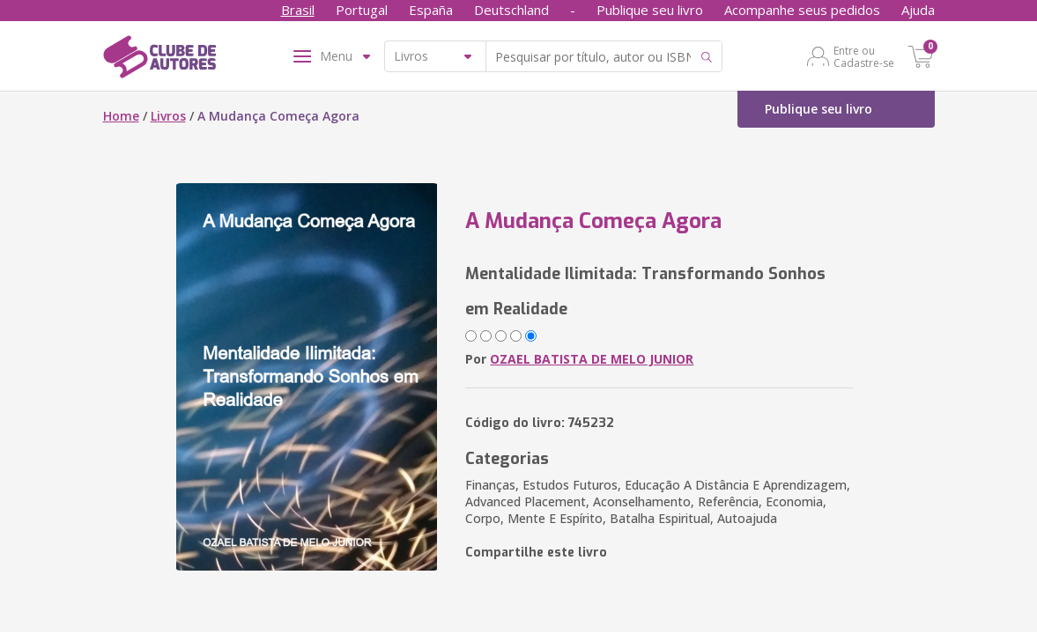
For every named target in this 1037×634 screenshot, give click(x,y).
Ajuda (918, 9)
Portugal (362, 9)
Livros (168, 115)
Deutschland (511, 9)
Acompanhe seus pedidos (802, 9)
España (431, 9)
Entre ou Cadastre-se (863, 56)
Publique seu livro (649, 9)
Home (121, 115)
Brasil (298, 9)
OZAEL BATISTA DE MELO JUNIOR (591, 358)
